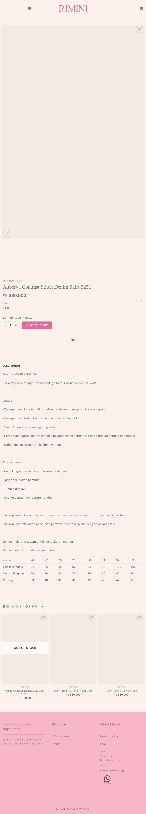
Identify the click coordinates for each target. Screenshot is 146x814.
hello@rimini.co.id (110, 760)
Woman (8, 280)
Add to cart (37, 325)
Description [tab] (11, 365)
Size (5, 303)
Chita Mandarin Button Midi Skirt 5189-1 (25, 692)
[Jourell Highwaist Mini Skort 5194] (73, 649)
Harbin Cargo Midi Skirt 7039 (121, 690)
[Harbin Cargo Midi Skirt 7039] (121, 649)
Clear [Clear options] (139, 300)
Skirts (21, 280)
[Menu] (29, 8)
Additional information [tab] (20, 373)
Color (6, 307)
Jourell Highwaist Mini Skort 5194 (73, 690)
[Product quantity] (10, 325)
